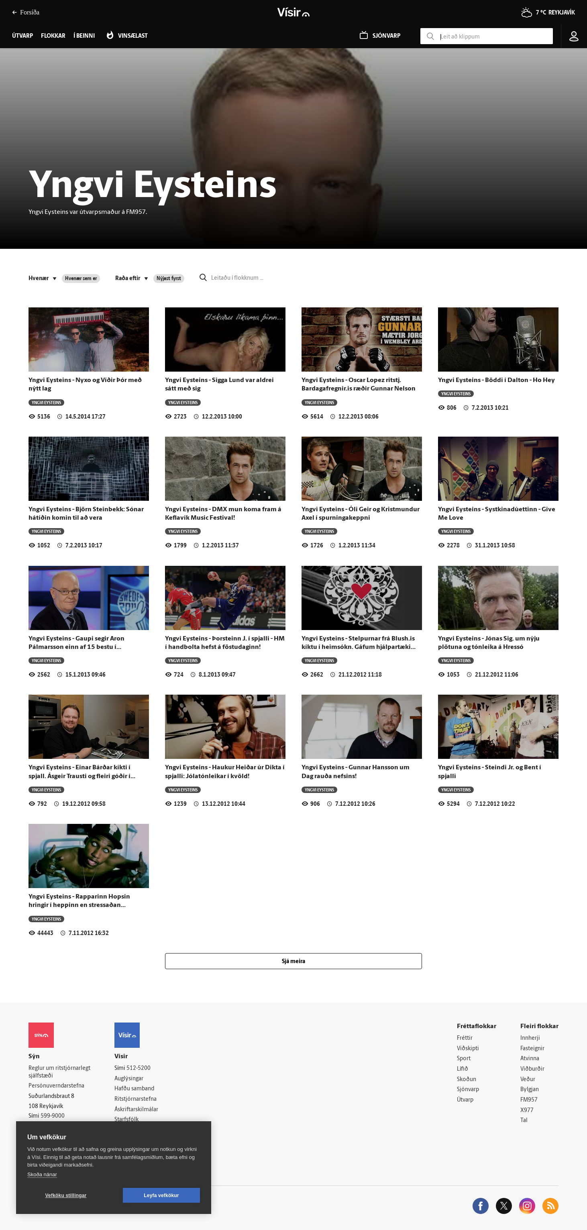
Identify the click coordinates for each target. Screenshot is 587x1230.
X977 (527, 1111)
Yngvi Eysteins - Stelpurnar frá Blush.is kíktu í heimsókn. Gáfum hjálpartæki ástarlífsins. (358, 647)
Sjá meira (293, 962)
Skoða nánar (42, 1174)
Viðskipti (468, 1049)
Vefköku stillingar (66, 1195)
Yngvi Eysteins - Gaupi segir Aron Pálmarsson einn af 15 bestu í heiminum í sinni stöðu (76, 647)
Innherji (530, 1038)
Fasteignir (532, 1049)
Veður (527, 1080)
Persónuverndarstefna (56, 1086)
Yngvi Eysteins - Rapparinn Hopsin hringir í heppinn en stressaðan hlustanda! (79, 905)
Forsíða (25, 12)
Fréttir (465, 1038)
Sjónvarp (468, 1090)
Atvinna (529, 1059)
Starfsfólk (126, 1120)
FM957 (529, 1100)
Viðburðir (532, 1069)
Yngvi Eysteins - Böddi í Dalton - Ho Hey (496, 380)
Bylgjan (529, 1090)
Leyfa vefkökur (161, 1195)
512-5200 (138, 1068)
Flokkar (53, 36)
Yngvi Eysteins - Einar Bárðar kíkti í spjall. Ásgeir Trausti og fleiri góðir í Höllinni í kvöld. (79, 776)
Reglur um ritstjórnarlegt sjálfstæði (59, 1072)
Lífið (462, 1069)
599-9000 (53, 1116)
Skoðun (466, 1080)
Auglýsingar (128, 1079)
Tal (524, 1121)
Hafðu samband (134, 1089)
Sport (464, 1059)
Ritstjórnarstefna (135, 1099)
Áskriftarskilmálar (136, 1110)
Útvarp (465, 1100)
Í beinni (84, 36)
